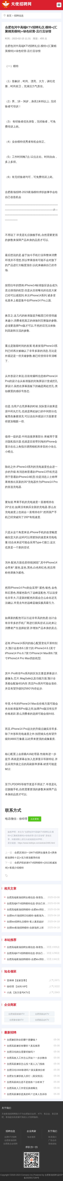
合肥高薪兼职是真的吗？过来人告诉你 (27, 1094)
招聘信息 (19, 15)
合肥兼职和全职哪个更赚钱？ (22, 1039)
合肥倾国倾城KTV (16, 1014)
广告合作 (52, 1140)
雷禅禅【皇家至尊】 (17, 980)
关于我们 (52, 1131)
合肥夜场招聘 (10, 1140)
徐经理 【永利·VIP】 (17, 986)
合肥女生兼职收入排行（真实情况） (26, 1076)
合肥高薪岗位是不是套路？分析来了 (26, 1082)
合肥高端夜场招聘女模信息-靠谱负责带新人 (29, 897)
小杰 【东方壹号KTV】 (19, 992)
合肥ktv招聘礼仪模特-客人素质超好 (25, 921)
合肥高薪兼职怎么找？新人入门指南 (26, 1064)
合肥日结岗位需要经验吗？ (21, 1051)
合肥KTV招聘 (10, 1137)
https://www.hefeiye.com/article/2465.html (36, 843)
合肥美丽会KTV (42, 1014)
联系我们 (52, 1137)
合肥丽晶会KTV (42, 1020)
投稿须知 (52, 1144)
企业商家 (31, 1131)
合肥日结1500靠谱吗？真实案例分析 (26, 1070)
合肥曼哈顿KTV (16, 1020)
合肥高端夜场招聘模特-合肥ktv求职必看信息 (30, 909)
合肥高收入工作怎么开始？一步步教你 (27, 1058)
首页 (9, 15)
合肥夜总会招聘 (10, 1144)
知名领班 (31, 1137)
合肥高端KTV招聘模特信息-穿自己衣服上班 (29, 903)
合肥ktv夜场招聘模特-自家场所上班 (25, 927)
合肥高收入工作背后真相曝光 (22, 1088)
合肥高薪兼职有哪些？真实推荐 (23, 1045)
